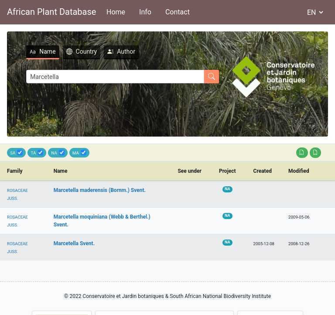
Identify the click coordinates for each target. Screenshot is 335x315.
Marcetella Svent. (74, 243)
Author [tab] (121, 51)
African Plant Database (51, 12)
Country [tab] (81, 51)
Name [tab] (42, 51)
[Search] (115, 76)
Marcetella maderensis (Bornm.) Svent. (100, 190)
